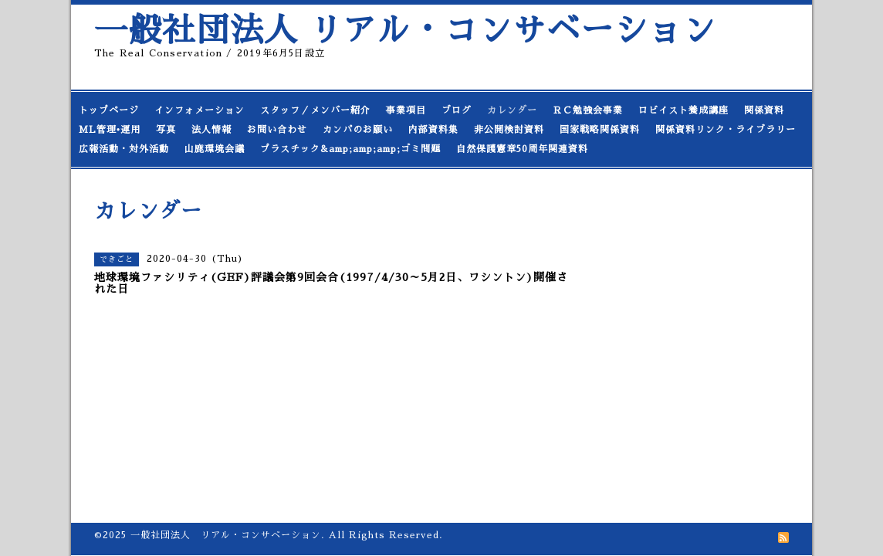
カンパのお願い (358, 129)
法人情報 (211, 129)
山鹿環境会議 (214, 149)
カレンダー (512, 110)
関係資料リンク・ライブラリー (725, 129)
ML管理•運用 (109, 129)
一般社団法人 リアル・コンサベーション (405, 30)
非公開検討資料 (509, 129)
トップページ (109, 110)
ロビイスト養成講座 (683, 110)
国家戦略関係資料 (600, 129)
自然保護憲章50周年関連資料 (522, 149)
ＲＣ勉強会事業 (588, 110)
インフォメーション (199, 110)
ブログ (457, 110)
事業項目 (406, 110)
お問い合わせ (277, 129)
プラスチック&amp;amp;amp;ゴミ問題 (350, 149)
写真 (166, 129)
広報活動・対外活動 (124, 149)
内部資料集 (433, 129)
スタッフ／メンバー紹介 (315, 110)
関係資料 (764, 110)
